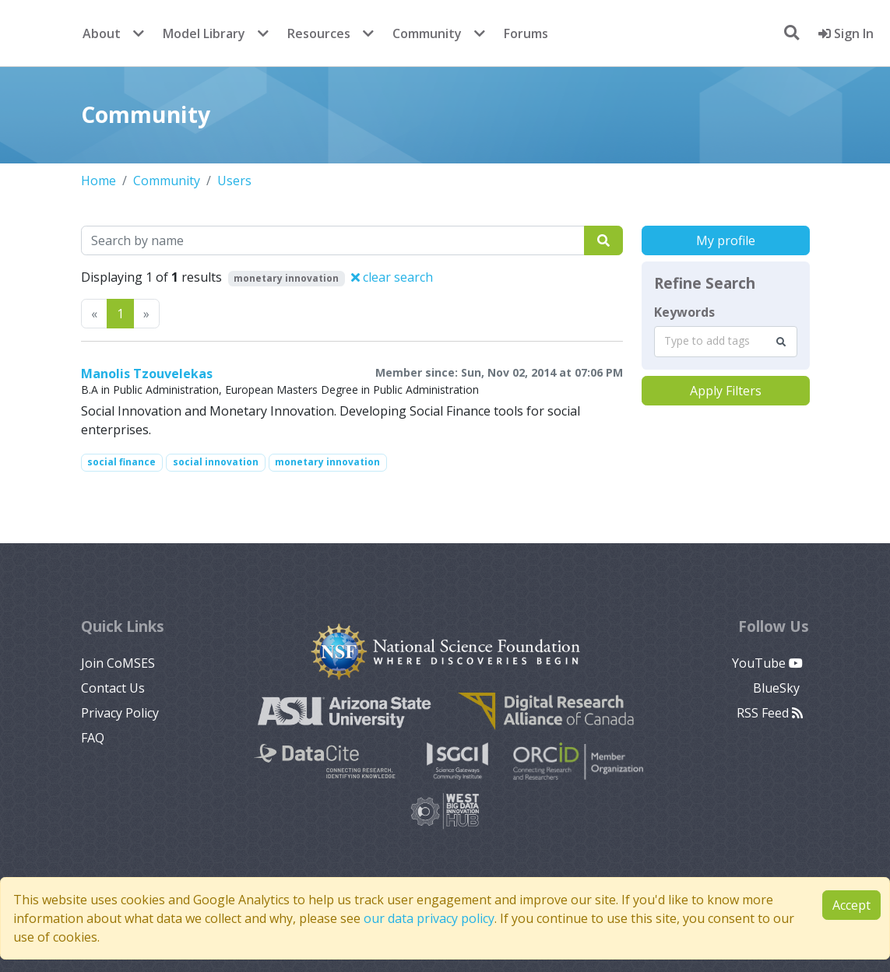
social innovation (216, 461)
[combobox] (725, 341)
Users (234, 180)
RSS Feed (770, 712)
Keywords (684, 312)
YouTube (767, 663)
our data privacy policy (429, 918)
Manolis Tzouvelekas (147, 373)
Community (427, 33)
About (102, 33)
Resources (318, 33)
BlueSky (778, 688)
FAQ (92, 737)
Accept (851, 905)
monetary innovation (327, 461)
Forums (526, 33)
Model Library (204, 33)
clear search (392, 277)
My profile (725, 240)
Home (98, 180)
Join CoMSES (118, 663)
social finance (121, 461)
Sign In (846, 33)
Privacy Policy (120, 712)
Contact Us (113, 688)
